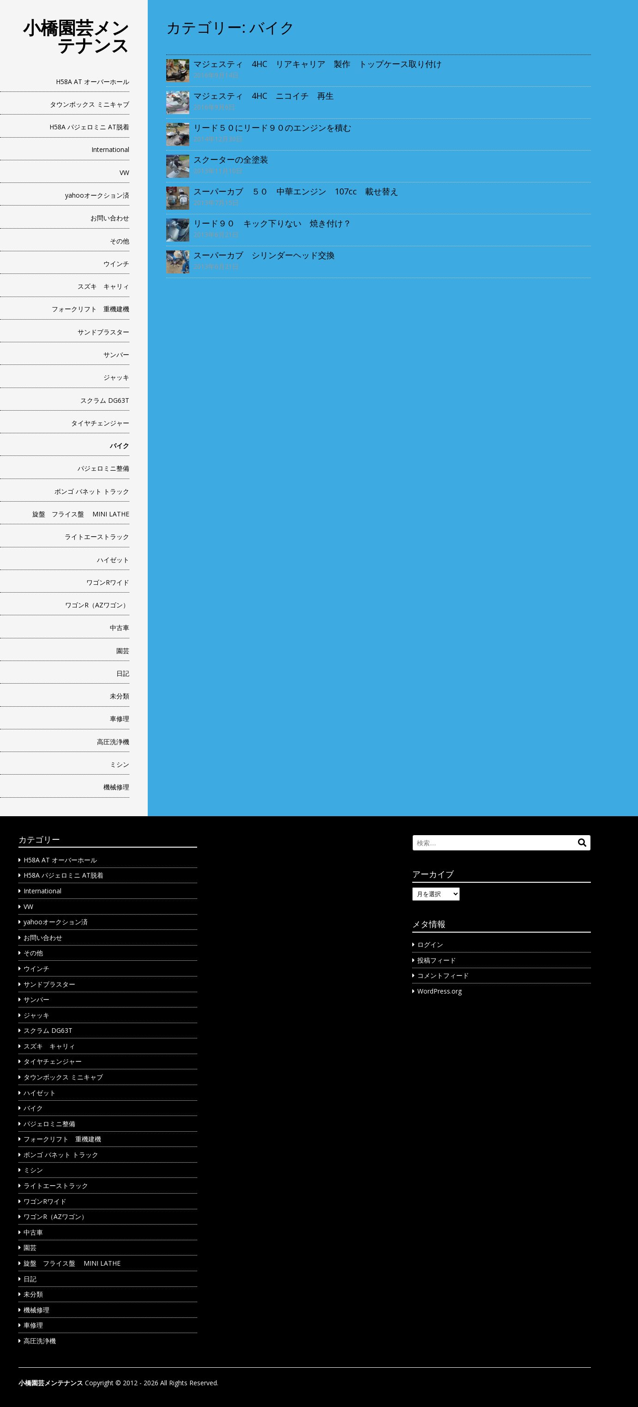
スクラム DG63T (104, 400)
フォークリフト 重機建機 (90, 308)
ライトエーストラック (97, 536)
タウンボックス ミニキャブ (89, 104)
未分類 (119, 695)
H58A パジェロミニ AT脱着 (89, 126)
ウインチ (116, 263)
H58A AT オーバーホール (92, 81)
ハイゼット (113, 559)
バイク (119, 445)
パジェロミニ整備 (103, 468)
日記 (122, 673)
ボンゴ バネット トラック (91, 491)
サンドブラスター (103, 331)
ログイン (430, 944)
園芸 (122, 650)
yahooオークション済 (97, 195)
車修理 (119, 718)
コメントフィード (443, 975)
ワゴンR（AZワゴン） (97, 604)
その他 (119, 241)
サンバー (116, 354)
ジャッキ (116, 377)
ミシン (119, 764)
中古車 (119, 627)
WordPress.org (439, 991)
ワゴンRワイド (107, 582)
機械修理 (116, 786)
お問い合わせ (109, 217)
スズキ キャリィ (103, 286)
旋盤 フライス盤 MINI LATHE (80, 513)
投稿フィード (436, 960)
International (110, 149)
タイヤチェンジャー (100, 422)
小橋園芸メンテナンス (76, 36)
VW (124, 172)
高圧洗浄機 (113, 741)
